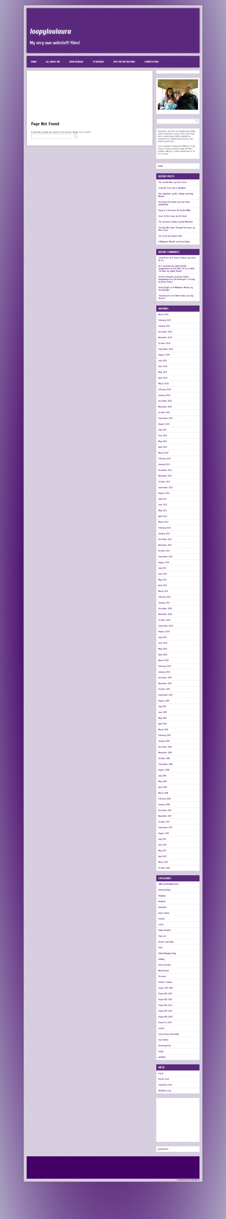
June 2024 (163, 367)
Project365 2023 (165, 1018)
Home (34, 61)
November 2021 (165, 548)
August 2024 (164, 356)
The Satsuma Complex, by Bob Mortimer (176, 222)
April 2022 (163, 519)
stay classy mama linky (169, 1041)
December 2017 (165, 816)
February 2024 (165, 391)
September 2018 (166, 769)
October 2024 (164, 344)
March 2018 (163, 798)
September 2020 (166, 629)
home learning (165, 972)
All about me (53, 61)
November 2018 (165, 757)
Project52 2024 (165, 1030)
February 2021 (165, 600)
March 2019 (163, 734)
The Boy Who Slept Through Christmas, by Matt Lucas (177, 229)
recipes (162, 1036)
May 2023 (163, 443)
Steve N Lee (164, 258)
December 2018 (165, 752)
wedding (162, 1065)
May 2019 (163, 723)
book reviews (164, 919)
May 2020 (163, 653)
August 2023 (164, 426)
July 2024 (163, 362)
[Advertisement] (89, 97)
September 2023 (166, 420)
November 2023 (165, 408)
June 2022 (163, 507)
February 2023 (165, 461)
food (160, 954)
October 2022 (164, 484)
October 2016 (164, 874)
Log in (161, 1081)
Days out (162, 943)
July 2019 (162, 711)
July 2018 (162, 781)
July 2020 (163, 641)
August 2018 (164, 775)
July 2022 (163, 501)
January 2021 (164, 606)
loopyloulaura (50, 31)
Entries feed (164, 1087)
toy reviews (164, 1047)
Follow (160, 166)
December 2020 (165, 612)
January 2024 (164, 397)
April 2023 (163, 449)
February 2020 (165, 670)
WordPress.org (165, 1099)
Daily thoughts (165, 937)
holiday (162, 966)
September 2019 (166, 699)
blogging (162, 902)
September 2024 (166, 350)
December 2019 (165, 682)
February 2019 (165, 740)
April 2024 (163, 379)
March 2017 (163, 868)
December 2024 (165, 333)
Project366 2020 (166, 1024)
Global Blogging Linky (168, 960)
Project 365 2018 (166, 995)
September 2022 (166, 490)
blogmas (162, 908)
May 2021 (163, 583)
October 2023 (164, 414)
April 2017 (163, 862)
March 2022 (164, 525)
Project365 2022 (166, 1012)
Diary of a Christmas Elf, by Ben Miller (175, 211)
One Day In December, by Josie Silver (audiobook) (174, 203)
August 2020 (164, 635)
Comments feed (165, 1093)
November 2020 (165, 618)
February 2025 (165, 321)
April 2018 (163, 792)
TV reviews (98, 61)
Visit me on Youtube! (125, 61)
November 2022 (165, 478)
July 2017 (162, 845)
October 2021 (164, 554)
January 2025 (164, 327)
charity (162, 925)
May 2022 (163, 513)
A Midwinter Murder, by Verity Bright (175, 242)
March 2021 (163, 594)
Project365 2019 (165, 1001)
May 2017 (163, 856)
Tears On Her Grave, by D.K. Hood (173, 216)
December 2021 (165, 542)
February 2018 (165, 804)
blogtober (163, 913)
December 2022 (165, 472)
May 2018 (163, 787)
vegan (161, 1059)
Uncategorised (165, 1053)
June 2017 (163, 851)
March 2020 (164, 664)
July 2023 (163, 431)
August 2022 (164, 495)
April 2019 (163, 728)
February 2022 (165, 530)
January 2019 (164, 746)
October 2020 (164, 624)
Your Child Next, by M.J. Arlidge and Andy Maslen (176, 195)
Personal (162, 983)
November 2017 (165, 821)
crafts (161, 931)
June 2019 (163, 717)
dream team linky (166, 948)
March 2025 (164, 315)
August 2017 (164, 839)
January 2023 (164, 466)
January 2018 (164, 810)
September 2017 (166, 833)
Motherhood (164, 977)
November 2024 (165, 338)
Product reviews (165, 989)
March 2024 (164, 385)
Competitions (152, 61)
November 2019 (165, 688)
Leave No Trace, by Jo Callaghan (172, 188)
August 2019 (164, 705)
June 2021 (163, 577)
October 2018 (164, 763)
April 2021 (163, 589)
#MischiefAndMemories (169, 890)
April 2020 (163, 658)
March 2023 (164, 455)
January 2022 (164, 536)
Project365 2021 (165, 1007)
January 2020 (164, 676)
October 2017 (164, 827)
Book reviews (77, 61)
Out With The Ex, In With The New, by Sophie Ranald (176, 270)
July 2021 (162, 571)
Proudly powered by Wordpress (188, 1188)
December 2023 (165, 402)
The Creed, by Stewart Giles (171, 236)
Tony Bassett (164, 296)
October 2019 (164, 693)
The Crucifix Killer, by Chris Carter (173, 182)
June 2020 (163, 647)
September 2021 (166, 560)
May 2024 (163, 373)
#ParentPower (165, 896)
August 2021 (164, 565)
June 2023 (163, 437)
